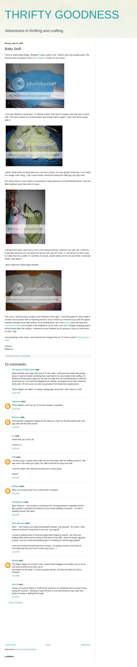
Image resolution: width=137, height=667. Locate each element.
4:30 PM (15, 478)
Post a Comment (16, 603)
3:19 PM (15, 597)
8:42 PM (15, 515)
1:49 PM (15, 427)
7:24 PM (15, 576)
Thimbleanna (18, 502)
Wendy (15, 560)
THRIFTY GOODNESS (62, 14)
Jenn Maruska (18, 523)
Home (48, 645)
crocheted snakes (13, 325)
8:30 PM (15, 494)
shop (66, 322)
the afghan (40, 58)
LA (13, 436)
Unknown (16, 401)
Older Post (85, 645)
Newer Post (10, 645)
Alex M (15, 584)
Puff (14, 457)
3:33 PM (15, 448)
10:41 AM (16, 393)
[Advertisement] (48, 624)
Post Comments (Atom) (26, 649)
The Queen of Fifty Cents (23, 370)
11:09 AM (16, 409)
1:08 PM (15, 552)
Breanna (16, 417)
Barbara (15, 486)
